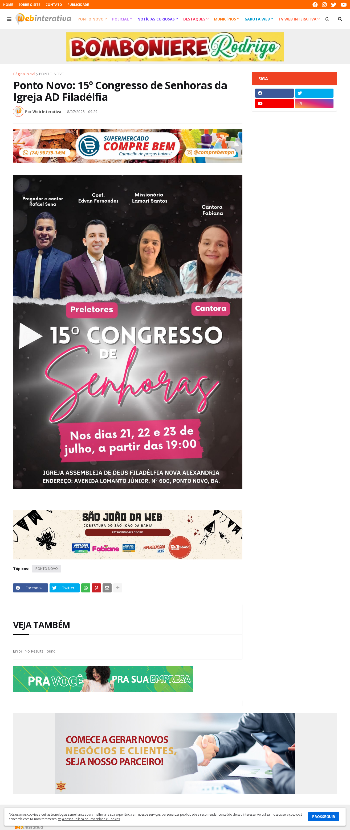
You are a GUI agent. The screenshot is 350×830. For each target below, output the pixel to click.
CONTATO (54, 4)
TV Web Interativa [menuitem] (297, 19)
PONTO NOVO (51, 74)
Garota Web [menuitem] (257, 19)
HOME (8, 4)
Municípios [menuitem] (225, 19)
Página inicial (24, 74)
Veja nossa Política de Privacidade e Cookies (89, 819)
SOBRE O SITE (29, 4)
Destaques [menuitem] (194, 19)
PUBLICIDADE (78, 4)
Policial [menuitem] (120, 19)
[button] (9, 19)
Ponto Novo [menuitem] (91, 19)
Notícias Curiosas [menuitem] (156, 19)
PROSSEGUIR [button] (323, 816)
